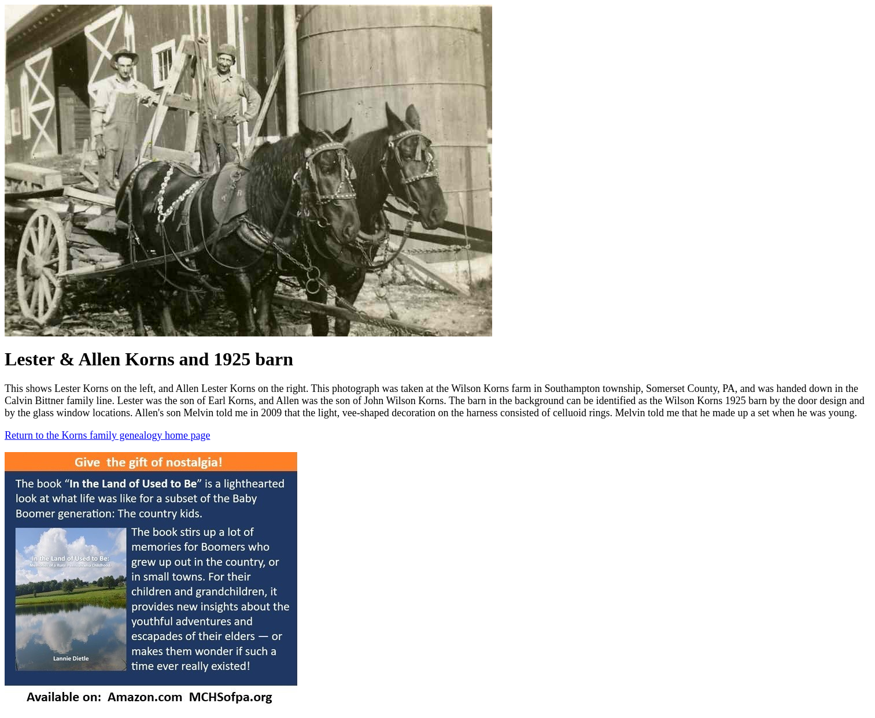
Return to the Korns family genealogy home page (107, 435)
